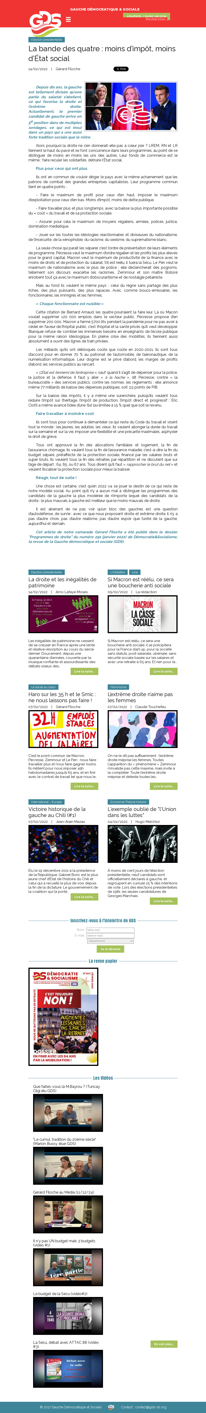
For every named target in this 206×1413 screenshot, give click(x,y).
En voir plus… (164, 1344)
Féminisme (118, 687)
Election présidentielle (46, 39)
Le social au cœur (43, 687)
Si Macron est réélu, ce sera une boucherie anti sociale (141, 582)
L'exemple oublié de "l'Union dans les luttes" (142, 812)
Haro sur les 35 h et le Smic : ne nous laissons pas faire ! (62, 697)
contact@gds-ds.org (150, 1407)
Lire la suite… (84, 671)
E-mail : (80, 935)
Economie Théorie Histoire (128, 802)
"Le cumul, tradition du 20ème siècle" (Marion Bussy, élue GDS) (64, 1141)
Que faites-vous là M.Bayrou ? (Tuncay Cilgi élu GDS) (66, 1088)
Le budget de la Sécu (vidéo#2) (60, 1294)
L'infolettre (117, 572)
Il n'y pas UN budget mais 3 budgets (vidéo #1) (64, 1243)
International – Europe (46, 802)
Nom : (81, 930)
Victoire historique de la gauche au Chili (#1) (57, 812)
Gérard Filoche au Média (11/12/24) (63, 1192)
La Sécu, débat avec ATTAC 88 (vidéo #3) (66, 1344)
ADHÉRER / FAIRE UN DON (146, 16)
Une (135, 572)
